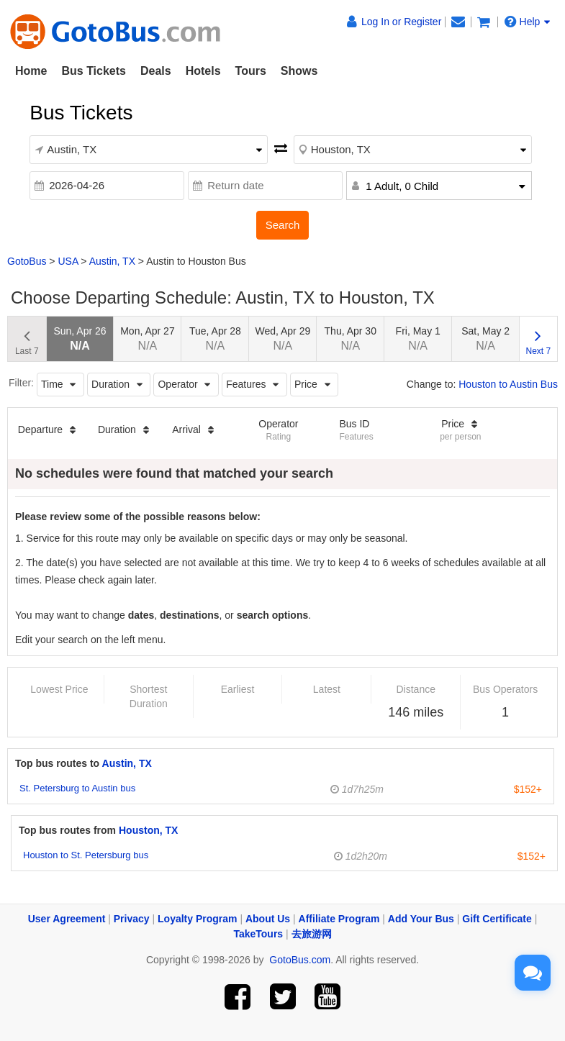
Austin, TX (112, 261)
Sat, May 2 (485, 338)
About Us (267, 918)
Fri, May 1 (418, 338)
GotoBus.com (299, 959)
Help (527, 21)
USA (68, 261)
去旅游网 (311, 934)
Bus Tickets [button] (93, 71)
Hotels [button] (203, 71)
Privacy (132, 918)
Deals (155, 71)
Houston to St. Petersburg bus (85, 855)
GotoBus (26, 261)
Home (31, 71)
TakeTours (258, 934)
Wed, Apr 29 (282, 338)
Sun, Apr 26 (79, 338)
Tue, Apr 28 (215, 338)
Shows (299, 71)
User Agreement (67, 918)
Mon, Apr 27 (147, 338)
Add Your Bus (421, 918)
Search (283, 225)
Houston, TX (148, 830)
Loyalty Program (197, 918)
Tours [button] (250, 71)
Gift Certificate (496, 918)
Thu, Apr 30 (350, 338)
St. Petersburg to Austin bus (77, 788)
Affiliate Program (339, 918)
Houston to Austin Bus (508, 384)
